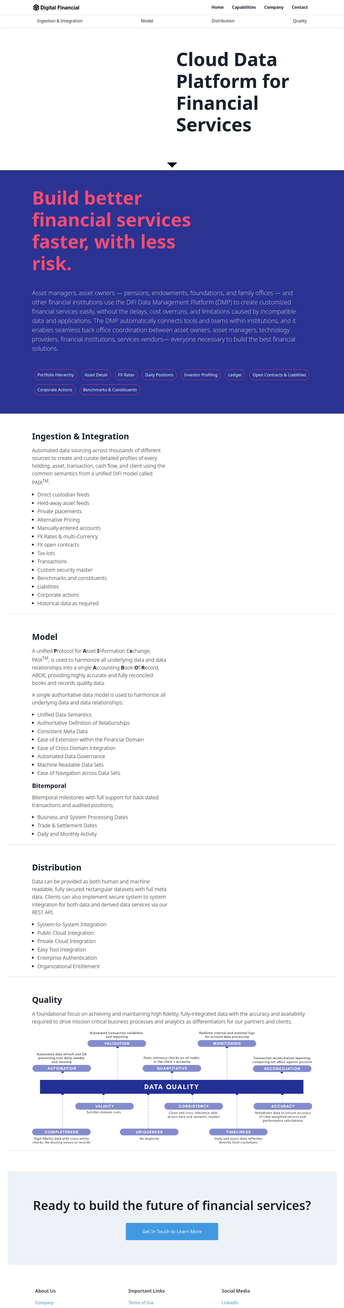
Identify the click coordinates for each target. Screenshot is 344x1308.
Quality (300, 21)
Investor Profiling (201, 375)
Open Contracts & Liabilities (279, 375)
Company (274, 7)
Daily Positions (159, 375)
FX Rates (126, 375)
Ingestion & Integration (60, 21)
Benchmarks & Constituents (110, 390)
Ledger (235, 375)
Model (147, 21)
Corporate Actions (55, 390)
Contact (300, 7)
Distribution (222, 21)
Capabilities (244, 7)
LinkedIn (230, 1302)
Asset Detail (96, 375)
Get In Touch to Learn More (172, 1231)
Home (217, 7)
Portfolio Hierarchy (56, 375)
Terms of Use (141, 1302)
